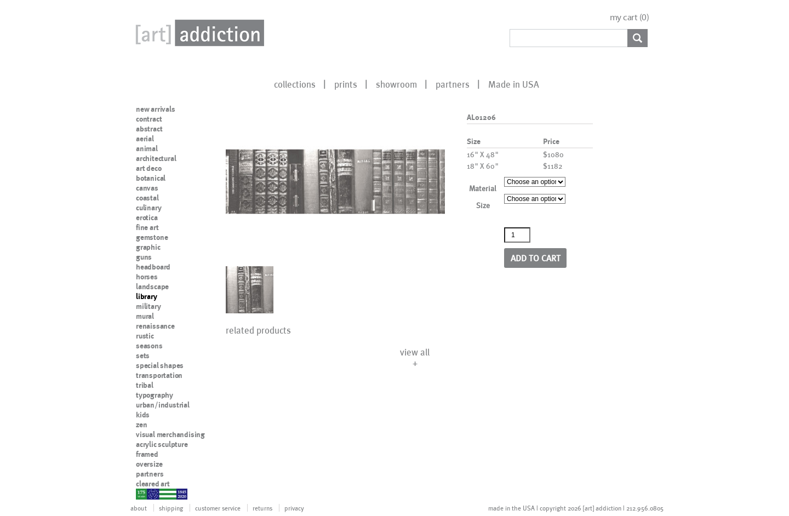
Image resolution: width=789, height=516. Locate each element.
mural (145, 316)
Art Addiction (198, 33)
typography (154, 395)
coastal (147, 197)
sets (143, 355)
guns (144, 257)
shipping (171, 508)
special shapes (160, 365)
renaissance (155, 326)
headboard (153, 266)
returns (262, 508)
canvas (147, 188)
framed (147, 454)
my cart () (629, 17)
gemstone (152, 237)
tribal (144, 385)
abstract (149, 128)
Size (483, 205)
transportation (159, 375)
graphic (148, 247)
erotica (147, 217)
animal (147, 148)
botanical (150, 178)
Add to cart (536, 258)
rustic (145, 335)
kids (143, 414)
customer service (218, 508)
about (138, 508)
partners (453, 83)
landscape (152, 286)
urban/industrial (163, 404)
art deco (148, 168)
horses (147, 276)
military (148, 306)
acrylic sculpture (162, 444)
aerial (145, 138)
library (146, 296)
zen (141, 424)
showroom (396, 83)
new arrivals (155, 109)
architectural (156, 158)
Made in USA (513, 83)
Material (482, 188)
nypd (144, 493)
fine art (147, 227)
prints (345, 83)
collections (295, 83)
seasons (149, 345)
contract (149, 118)
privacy (294, 508)
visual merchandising (170, 434)
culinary (148, 207)
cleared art (153, 483)
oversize (149, 464)
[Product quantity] (517, 235)
